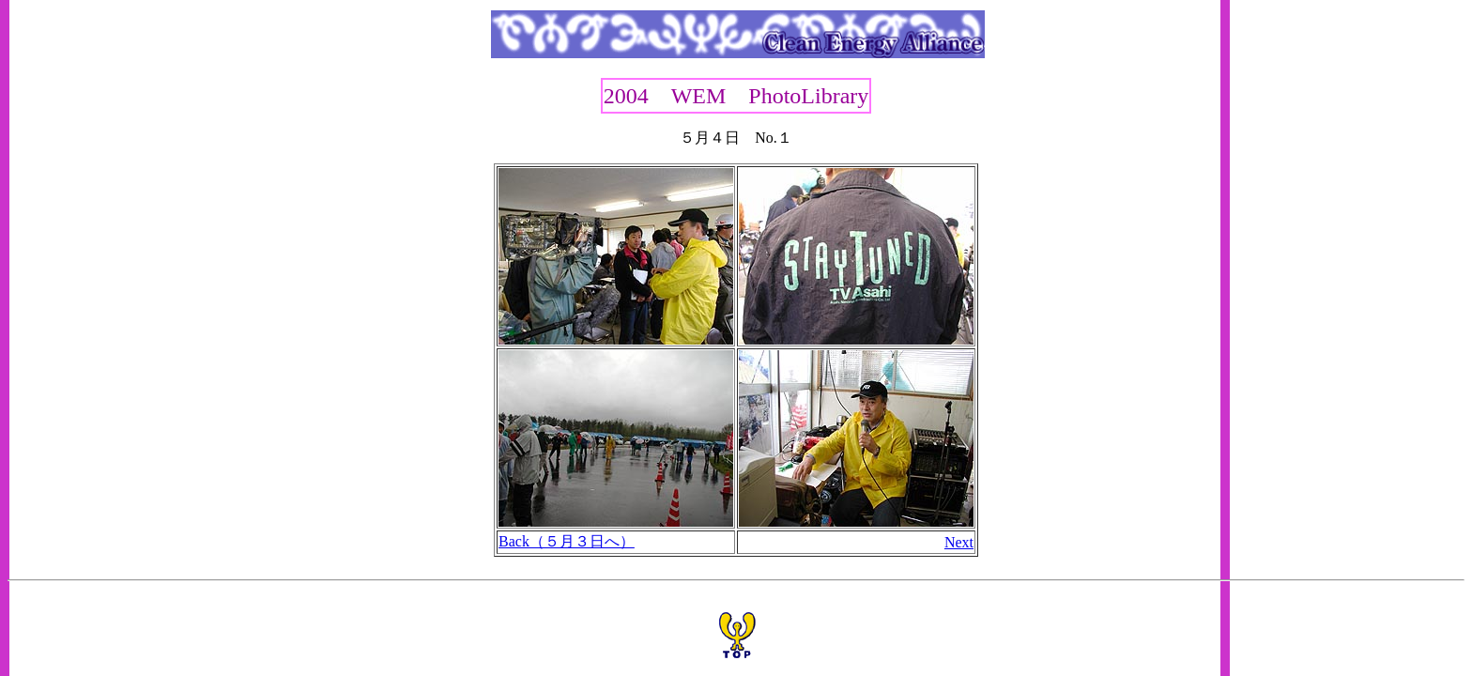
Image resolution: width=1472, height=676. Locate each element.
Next (959, 542)
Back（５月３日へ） (566, 541)
